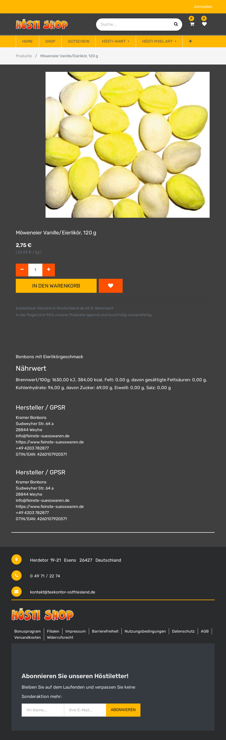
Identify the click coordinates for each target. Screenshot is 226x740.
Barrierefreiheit (105, 631)
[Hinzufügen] (48, 270)
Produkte (24, 56)
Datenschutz (183, 631)
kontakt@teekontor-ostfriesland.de (62, 592)
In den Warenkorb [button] (56, 286)
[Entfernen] (22, 270)
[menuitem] (27, 41)
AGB (205, 631)
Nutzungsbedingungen (145, 631)
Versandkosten (27, 637)
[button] (190, 41)
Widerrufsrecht (60, 637)
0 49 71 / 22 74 (45, 576)
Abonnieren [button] (123, 709)
